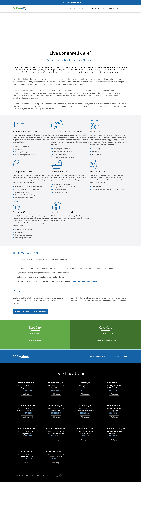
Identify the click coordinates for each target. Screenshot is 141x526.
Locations (110, 388)
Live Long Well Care (32, 507)
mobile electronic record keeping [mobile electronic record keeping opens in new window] (85, 313)
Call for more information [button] (70, 2)
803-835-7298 (27, 490)
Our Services (100, 388)
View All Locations (35, 371)
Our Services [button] (83, 8)
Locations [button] (94, 8)
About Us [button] (72, 8)
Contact (125, 8)
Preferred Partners (107, 8)
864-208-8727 (85, 467)
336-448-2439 (56, 490)
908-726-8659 (56, 421)
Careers (118, 8)
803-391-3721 (114, 421)
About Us (91, 388)
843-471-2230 (27, 444)
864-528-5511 (56, 444)
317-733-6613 (85, 421)
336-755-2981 (114, 444)
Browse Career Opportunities (106, 371)
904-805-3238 (27, 421)
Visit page (26, 425)
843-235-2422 (27, 467)
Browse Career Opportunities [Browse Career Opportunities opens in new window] (30, 343)
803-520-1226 (85, 444)
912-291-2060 (114, 467)
